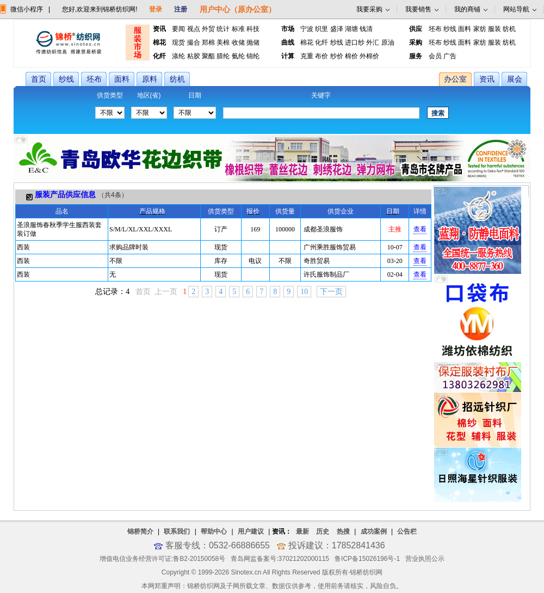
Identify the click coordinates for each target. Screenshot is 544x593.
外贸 (208, 29)
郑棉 (208, 42)
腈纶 (223, 56)
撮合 (193, 42)
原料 (149, 79)
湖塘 (351, 29)
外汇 (372, 42)
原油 (387, 42)
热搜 (343, 531)
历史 (322, 531)
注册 (180, 9)
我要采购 (369, 9)
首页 (38, 79)
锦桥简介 (140, 531)
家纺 (479, 29)
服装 (494, 29)
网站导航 (516, 9)
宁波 (306, 29)
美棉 (223, 42)
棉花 (306, 42)
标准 (238, 29)
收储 (238, 42)
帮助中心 (214, 531)
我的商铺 (467, 9)
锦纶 (252, 56)
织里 (321, 29)
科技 (252, 29)
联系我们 (177, 531)
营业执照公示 (424, 559)
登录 (155, 9)
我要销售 (418, 9)
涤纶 (178, 56)
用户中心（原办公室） (238, 9)
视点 (193, 29)
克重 (306, 56)
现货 (178, 42)
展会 (514, 79)
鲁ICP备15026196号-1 (367, 559)
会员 (435, 56)
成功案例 (374, 531)
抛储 (252, 42)
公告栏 (407, 531)
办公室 (455, 79)
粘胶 (193, 56)
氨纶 (238, 56)
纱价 (336, 56)
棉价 (351, 56)
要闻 (178, 29)
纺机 (509, 29)
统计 (223, 29)
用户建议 (251, 531)
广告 (449, 56)
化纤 (321, 42)
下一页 (331, 292)
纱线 (449, 29)
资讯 (486, 79)
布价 (321, 56)
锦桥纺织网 (366, 572)
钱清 (366, 29)
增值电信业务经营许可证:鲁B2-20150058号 (162, 559)
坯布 (435, 29)
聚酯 (208, 56)
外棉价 (369, 56)
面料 (464, 29)
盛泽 (336, 29)
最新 (302, 531)
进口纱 (354, 42)
